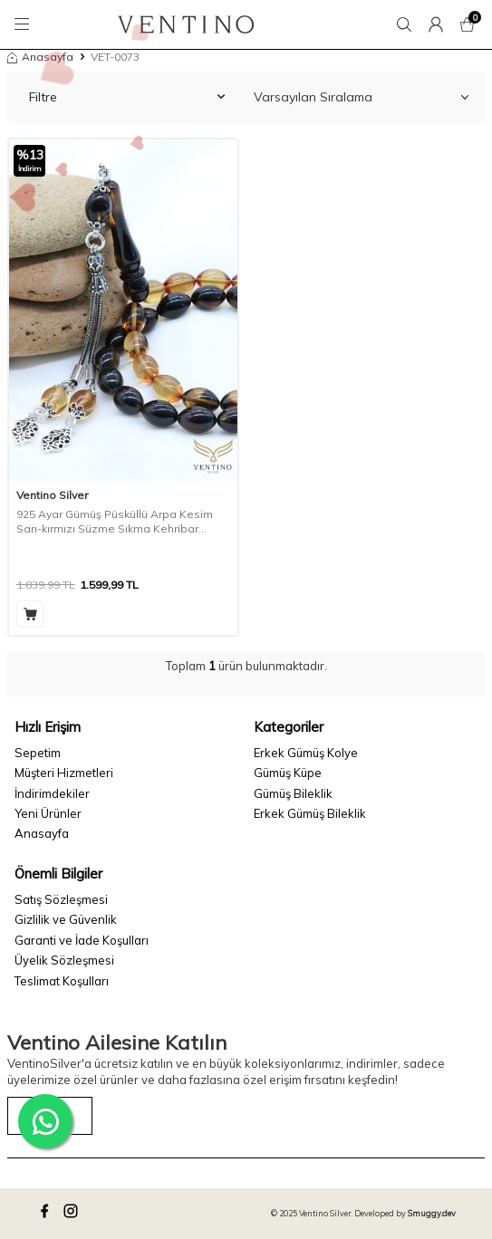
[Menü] (24, 24)
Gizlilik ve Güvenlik (65, 919)
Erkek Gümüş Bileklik (310, 813)
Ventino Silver (52, 495)
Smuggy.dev (432, 1213)
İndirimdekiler (52, 793)
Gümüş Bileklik (293, 793)
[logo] (186, 24)
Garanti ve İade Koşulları (81, 940)
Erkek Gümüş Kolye (306, 752)
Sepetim (37, 752)
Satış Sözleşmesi (61, 899)
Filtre (127, 97)
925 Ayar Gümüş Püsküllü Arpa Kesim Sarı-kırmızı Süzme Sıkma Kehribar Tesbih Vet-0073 (114, 521)
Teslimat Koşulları (61, 981)
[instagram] (73, 1214)
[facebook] (47, 1214)
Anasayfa (40, 56)
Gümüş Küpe (288, 772)
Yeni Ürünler (48, 813)
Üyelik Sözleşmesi (64, 960)
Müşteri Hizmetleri (63, 772)
